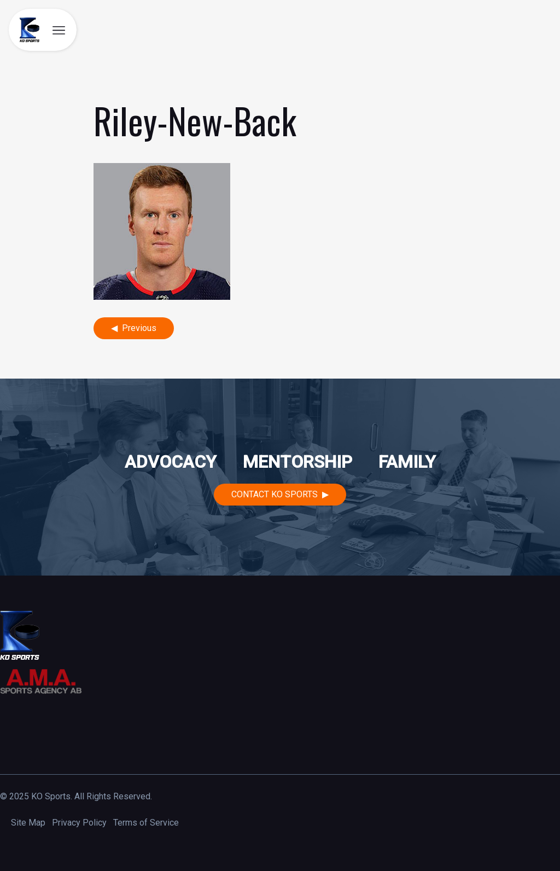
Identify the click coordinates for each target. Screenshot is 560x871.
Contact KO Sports (274, 494)
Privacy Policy (79, 822)
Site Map (28, 822)
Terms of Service (146, 822)
